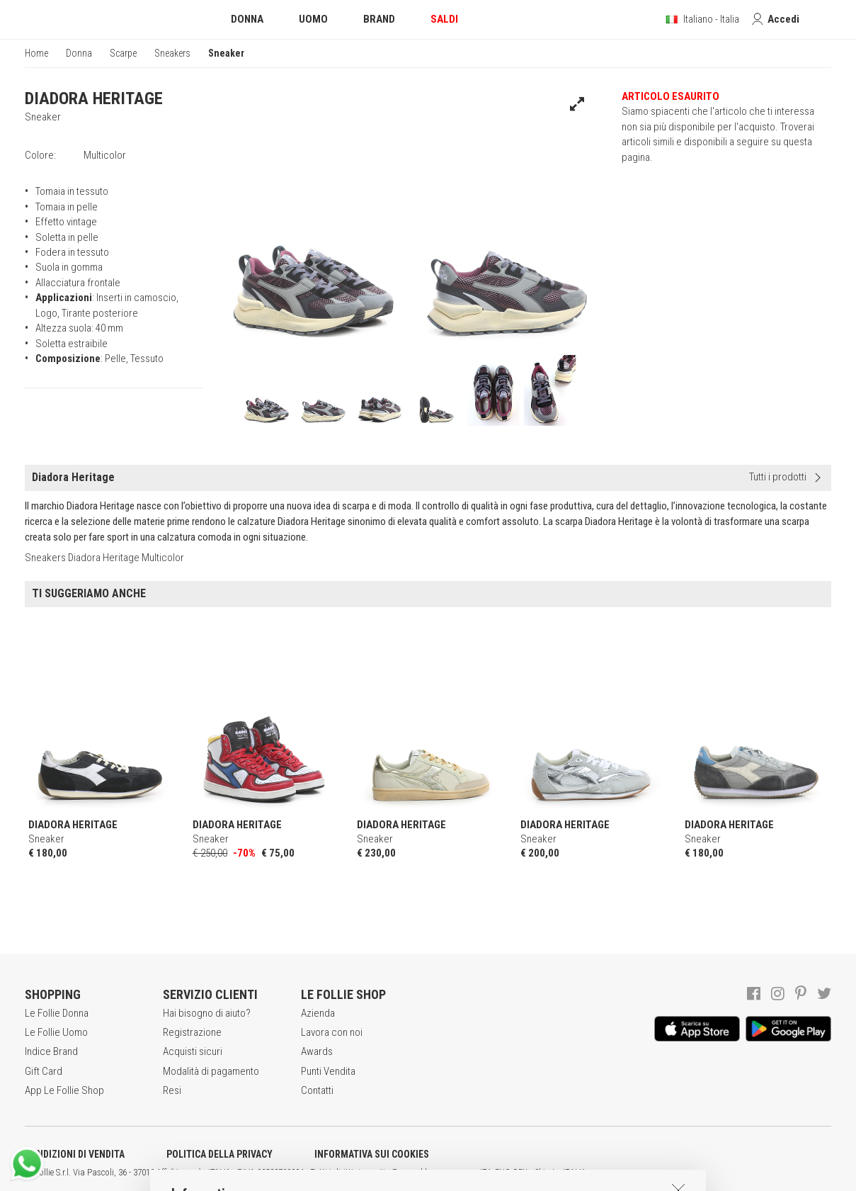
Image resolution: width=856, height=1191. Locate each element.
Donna (79, 53)
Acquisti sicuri (192, 1051)
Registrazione (192, 1032)
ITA (486, 1173)
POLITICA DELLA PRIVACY (219, 1154)
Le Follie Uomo (56, 1032)
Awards (317, 1051)
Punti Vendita (328, 1071)
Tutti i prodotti (777, 476)
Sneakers (172, 53)
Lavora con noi (332, 1032)
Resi (172, 1090)
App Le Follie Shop (64, 1090)
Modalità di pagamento (211, 1071)
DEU (520, 1173)
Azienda (318, 1013)
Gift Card (43, 1071)
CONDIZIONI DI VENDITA (75, 1154)
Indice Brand (51, 1051)
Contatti (317, 1090)
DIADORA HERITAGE (94, 98)
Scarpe (123, 53)
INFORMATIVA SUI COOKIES (371, 1154)
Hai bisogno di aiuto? (207, 1013)
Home (36, 53)
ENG (502, 1173)
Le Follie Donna (57, 1013)
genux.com (453, 1173)
